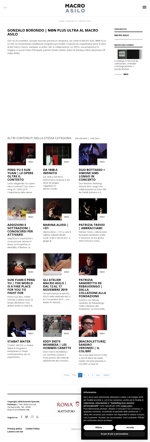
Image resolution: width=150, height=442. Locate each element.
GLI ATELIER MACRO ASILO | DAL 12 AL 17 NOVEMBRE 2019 (55, 285)
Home (61, 21)
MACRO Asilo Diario (124, 45)
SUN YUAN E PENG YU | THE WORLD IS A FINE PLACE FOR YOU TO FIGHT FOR (21, 286)
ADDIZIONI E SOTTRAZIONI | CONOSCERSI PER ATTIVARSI (20, 230)
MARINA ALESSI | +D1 (56, 226)
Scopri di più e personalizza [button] (114, 434)
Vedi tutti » (95, 138)
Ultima (106, 375)
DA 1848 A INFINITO (50, 171)
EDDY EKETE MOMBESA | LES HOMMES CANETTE (57, 344)
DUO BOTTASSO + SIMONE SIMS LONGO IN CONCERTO (92, 175)
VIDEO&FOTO (120, 29)
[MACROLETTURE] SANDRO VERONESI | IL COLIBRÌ (92, 346)
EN (5, 7)
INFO (125, 74)
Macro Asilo (85, 21)
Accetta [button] (130, 427)
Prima (66, 375)
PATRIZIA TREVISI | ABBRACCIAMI (92, 226)
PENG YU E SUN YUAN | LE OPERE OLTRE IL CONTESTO (20, 175)
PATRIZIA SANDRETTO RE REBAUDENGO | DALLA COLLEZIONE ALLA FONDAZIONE (92, 288)
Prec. (74, 375)
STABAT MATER (18, 341)
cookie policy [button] (126, 406)
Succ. (98, 375)
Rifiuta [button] (98, 427)
